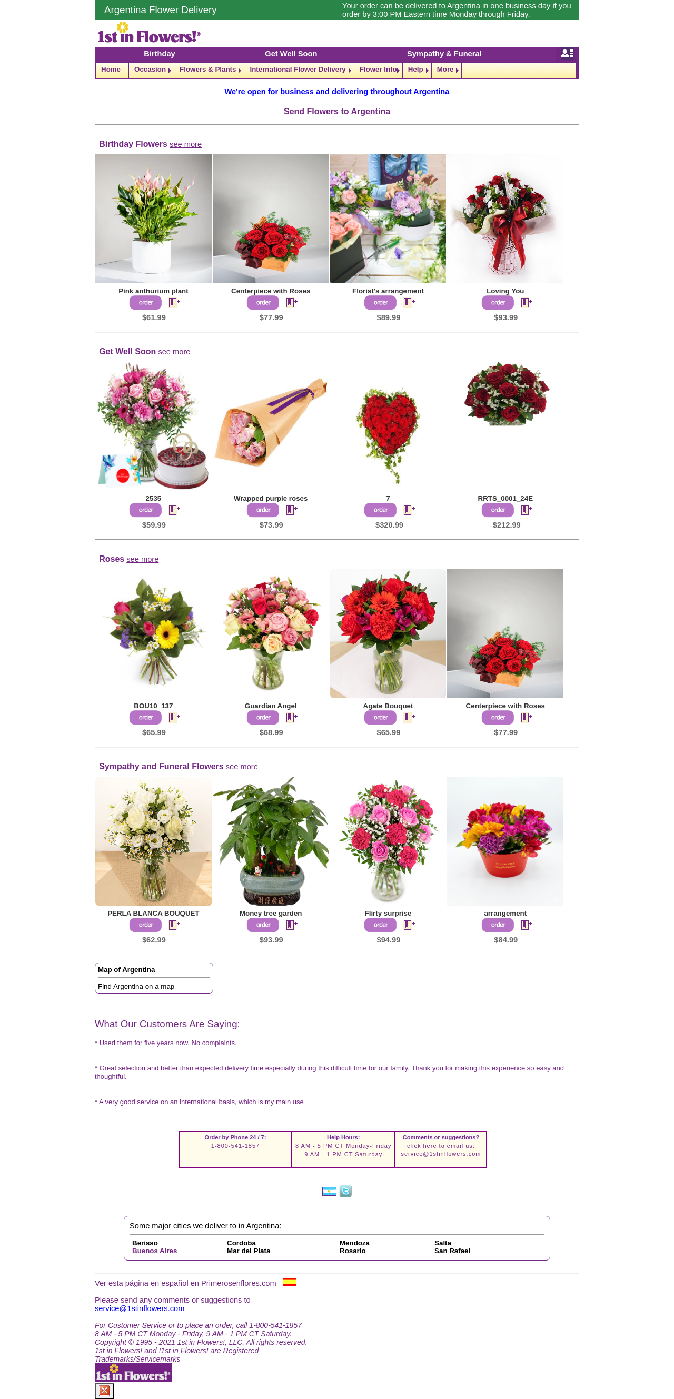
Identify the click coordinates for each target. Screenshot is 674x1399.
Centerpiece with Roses (270, 291)
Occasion (150, 69)
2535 (154, 498)
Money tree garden (271, 913)
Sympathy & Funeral (444, 53)
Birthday (159, 53)
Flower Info (378, 69)
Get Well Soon (291, 53)
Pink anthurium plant (153, 291)
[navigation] (337, 70)
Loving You (505, 291)
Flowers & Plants (208, 69)
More (445, 69)
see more (186, 144)
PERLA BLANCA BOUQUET (153, 913)
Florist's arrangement (388, 291)
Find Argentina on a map (136, 986)
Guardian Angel (271, 706)
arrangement (505, 913)
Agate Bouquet (388, 706)
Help (415, 69)
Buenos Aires (154, 1251)
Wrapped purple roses (271, 498)
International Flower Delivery (297, 69)
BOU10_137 (153, 706)
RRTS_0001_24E (505, 498)
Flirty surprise (388, 913)
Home (111, 69)
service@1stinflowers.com (441, 1153)
